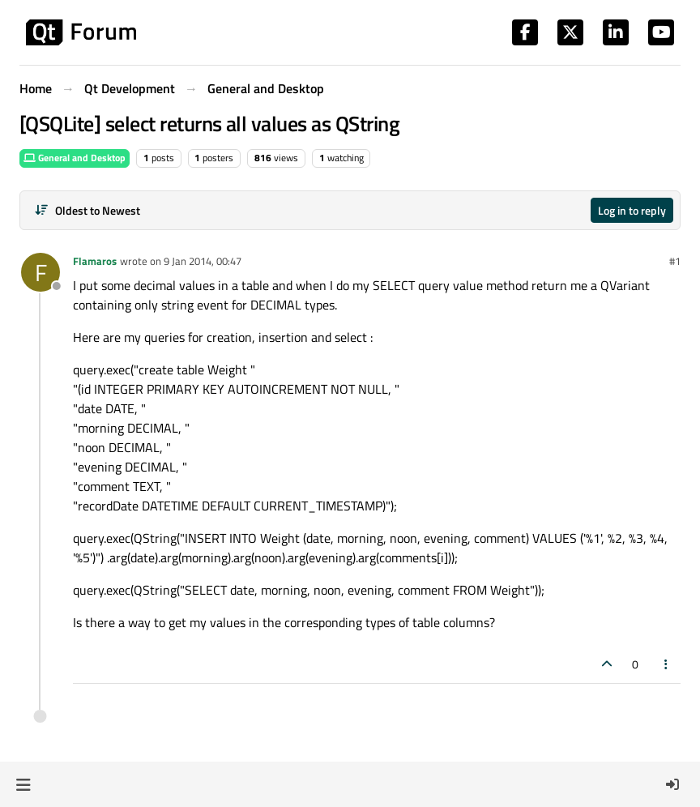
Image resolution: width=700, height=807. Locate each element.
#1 (675, 261)
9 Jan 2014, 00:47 (202, 261)
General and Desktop (74, 157)
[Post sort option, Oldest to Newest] (87, 210)
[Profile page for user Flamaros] (40, 272)
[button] (23, 784)
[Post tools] (666, 664)
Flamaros (95, 261)
